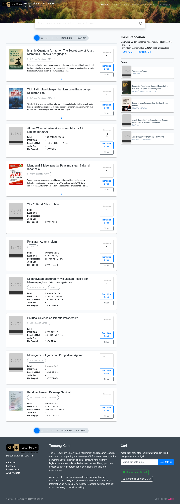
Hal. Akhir (81, 37)
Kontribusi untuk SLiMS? (137, 478)
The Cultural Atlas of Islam (44, 204)
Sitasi (106, 74)
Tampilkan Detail (106, 67)
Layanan (10, 466)
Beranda (105, 4)
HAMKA (33, 247)
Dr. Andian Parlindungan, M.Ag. (41, 59)
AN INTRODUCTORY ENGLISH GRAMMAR (148, 137)
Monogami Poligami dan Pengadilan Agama (55, 355)
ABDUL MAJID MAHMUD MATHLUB (43, 397)
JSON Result (144, 52)
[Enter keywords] (139, 462)
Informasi (116, 4)
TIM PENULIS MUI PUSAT (39, 174)
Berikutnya (66, 37)
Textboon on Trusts (139, 71)
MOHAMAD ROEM (36, 360)
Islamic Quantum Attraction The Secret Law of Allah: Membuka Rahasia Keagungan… (60, 52)
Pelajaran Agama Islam (42, 241)
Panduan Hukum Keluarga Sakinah (49, 392)
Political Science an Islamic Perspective (52, 318)
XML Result (128, 52)
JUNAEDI (54, 287)
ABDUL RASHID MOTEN (39, 323)
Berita (126, 4)
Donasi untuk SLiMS (135, 472)
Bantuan (136, 4)
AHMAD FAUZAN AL (37, 287)
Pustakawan (148, 4)
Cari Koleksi (166, 462)
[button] (61, 79)
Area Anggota (164, 4)
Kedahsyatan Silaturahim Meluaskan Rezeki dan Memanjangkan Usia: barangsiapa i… (57, 280)
